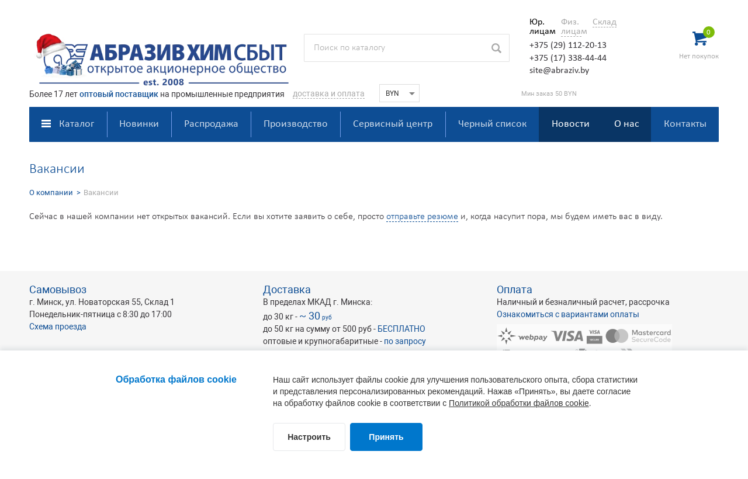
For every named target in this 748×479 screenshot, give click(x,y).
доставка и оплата (329, 93)
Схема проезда (57, 326)
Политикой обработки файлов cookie (519, 403)
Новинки (139, 124)
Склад (605, 22)
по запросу (405, 341)
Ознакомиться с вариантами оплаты (568, 314)
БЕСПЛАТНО (401, 329)
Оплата (514, 289)
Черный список (492, 124)
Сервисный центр (392, 124)
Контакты (685, 124)
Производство (296, 124)
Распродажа (211, 124)
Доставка (287, 289)
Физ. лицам (571, 27)
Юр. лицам (539, 27)
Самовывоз (57, 289)
